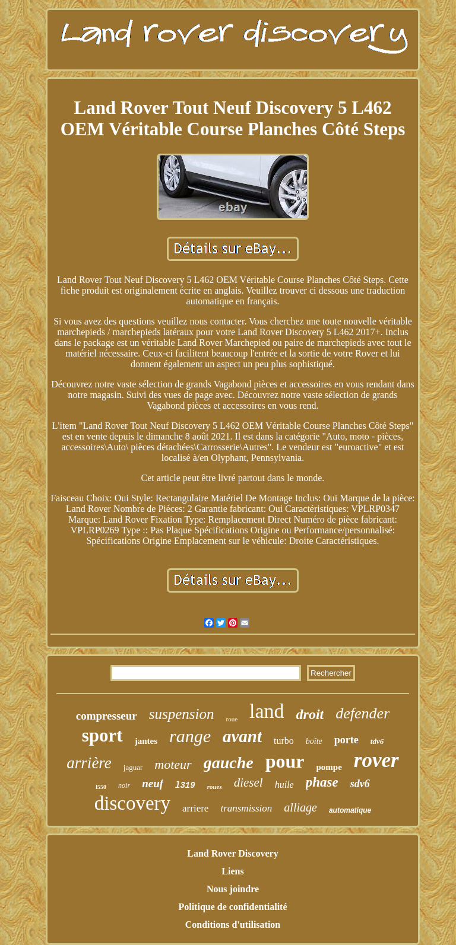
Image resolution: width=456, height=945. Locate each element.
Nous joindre (233, 889)
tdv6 (377, 741)
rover (376, 760)
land (266, 711)
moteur (172, 764)
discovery (132, 803)
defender (362, 713)
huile (284, 784)
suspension (181, 714)
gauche (229, 762)
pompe (328, 767)
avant (242, 736)
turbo (284, 741)
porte (346, 740)
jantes (146, 741)
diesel (248, 782)
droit (310, 714)
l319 (185, 785)
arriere (195, 808)
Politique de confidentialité (232, 907)
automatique (350, 810)
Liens (232, 871)
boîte (314, 741)
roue (232, 719)
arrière (89, 763)
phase (322, 782)
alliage (300, 807)
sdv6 (360, 784)
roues (214, 786)
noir (124, 785)
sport (102, 735)
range (190, 736)
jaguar (133, 767)
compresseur (106, 715)
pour (285, 761)
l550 (101, 787)
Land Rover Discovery (232, 853)
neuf (152, 783)
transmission (246, 808)
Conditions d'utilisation (233, 924)
